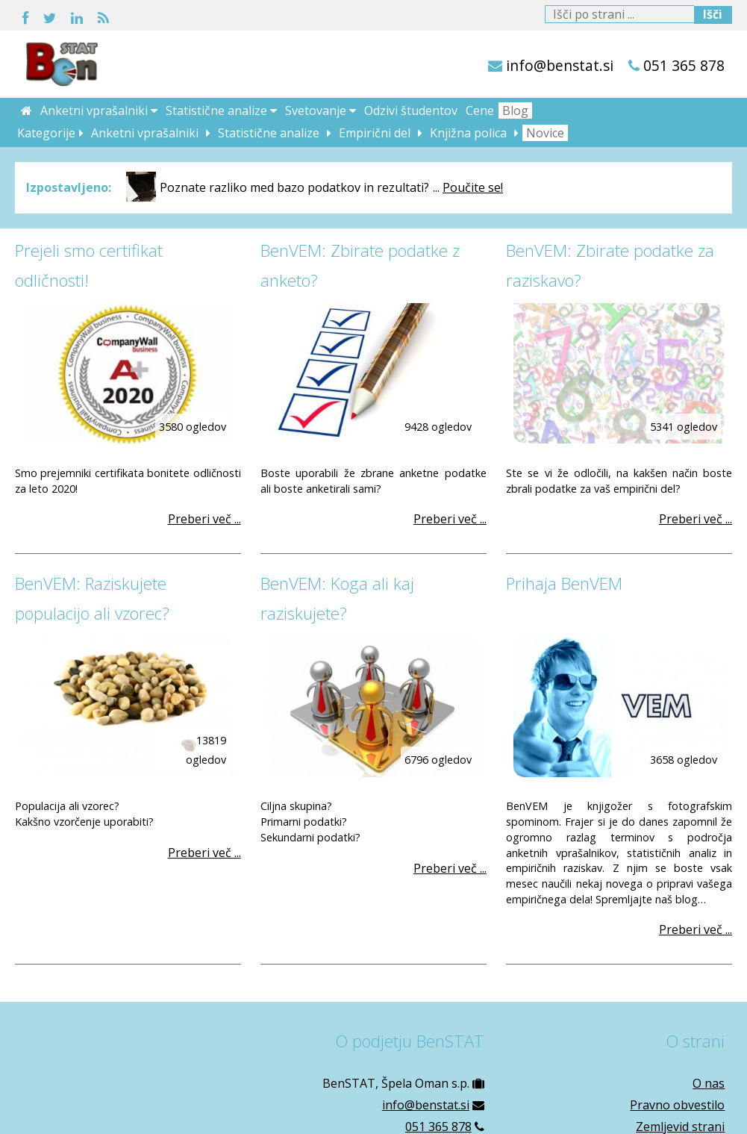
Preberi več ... (204, 519)
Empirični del (374, 133)
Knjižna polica (468, 133)
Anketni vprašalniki (98, 110)
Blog (515, 110)
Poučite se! (473, 187)
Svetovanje (320, 110)
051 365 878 (684, 65)
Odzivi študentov (410, 110)
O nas (709, 1083)
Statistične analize (221, 110)
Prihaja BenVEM (564, 583)
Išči (712, 14)
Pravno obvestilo (677, 1105)
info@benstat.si (559, 65)
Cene (480, 110)
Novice (545, 133)
